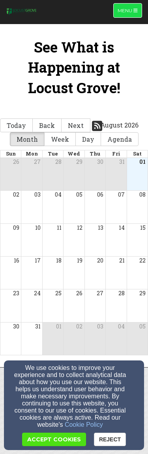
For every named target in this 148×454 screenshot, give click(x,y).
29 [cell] (79, 161)
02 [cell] (16, 194)
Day (88, 139)
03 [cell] (37, 194)
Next (76, 125)
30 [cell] (100, 161)
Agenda (119, 139)
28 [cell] (58, 161)
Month (27, 139)
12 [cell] (79, 227)
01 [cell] (142, 161)
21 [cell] (122, 260)
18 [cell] (59, 260)
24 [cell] (37, 293)
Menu (129, 10)
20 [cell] (100, 260)
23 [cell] (16, 293)
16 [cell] (16, 260)
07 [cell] (121, 194)
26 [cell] (16, 161)
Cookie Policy (84, 424)
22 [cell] (142, 260)
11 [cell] (59, 227)
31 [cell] (122, 161)
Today (16, 125)
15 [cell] (143, 227)
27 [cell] (37, 161)
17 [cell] (38, 260)
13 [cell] (100, 227)
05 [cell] (79, 194)
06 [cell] (100, 194)
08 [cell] (142, 194)
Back (47, 125)
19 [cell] (79, 260)
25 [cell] (58, 293)
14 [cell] (122, 227)
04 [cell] (58, 194)
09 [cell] (16, 227)
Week (60, 139)
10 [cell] (38, 227)
